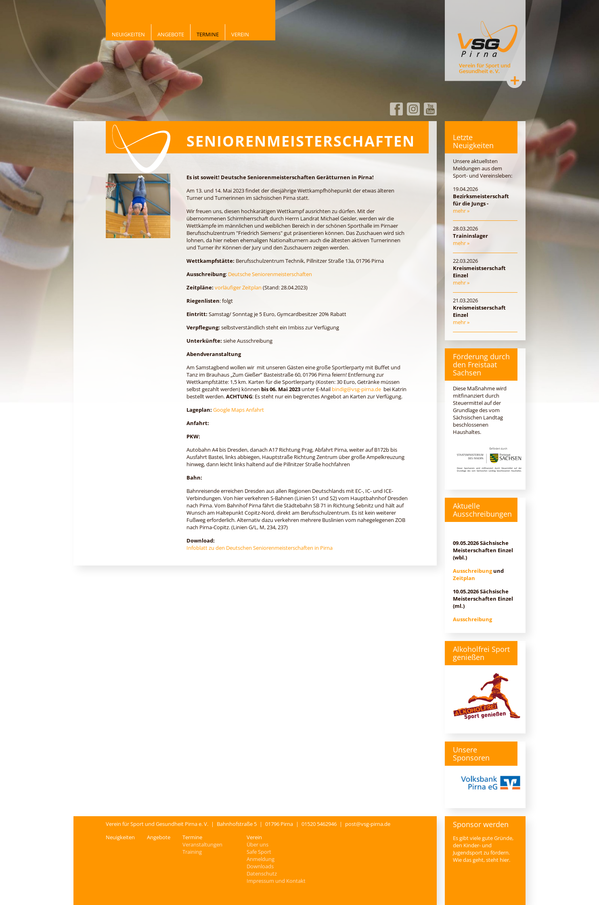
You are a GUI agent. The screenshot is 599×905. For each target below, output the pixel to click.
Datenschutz (262, 873)
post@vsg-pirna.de (367, 823)
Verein (240, 34)
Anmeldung (260, 859)
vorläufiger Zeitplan (238, 287)
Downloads (260, 866)
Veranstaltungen (202, 844)
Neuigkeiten (128, 34)
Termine (208, 34)
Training (192, 851)
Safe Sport (259, 851)
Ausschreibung (472, 570)
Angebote (170, 34)
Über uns (257, 844)
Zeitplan (464, 578)
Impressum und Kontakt (276, 880)
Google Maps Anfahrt (238, 409)
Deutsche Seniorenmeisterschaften (270, 274)
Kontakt (515, 80)
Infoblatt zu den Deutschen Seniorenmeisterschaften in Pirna (259, 547)
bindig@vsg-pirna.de (356, 389)
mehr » (461, 210)
